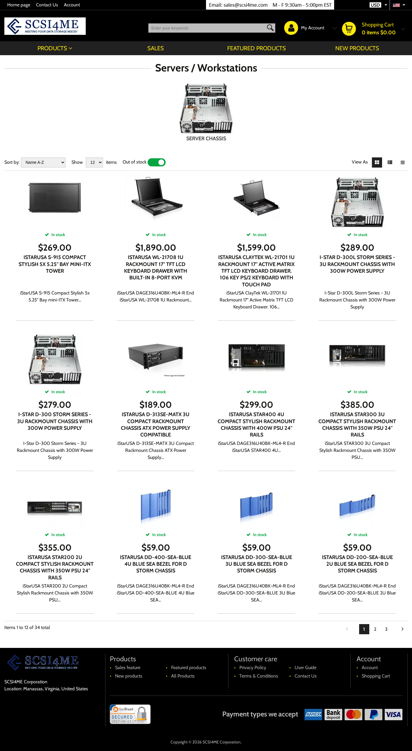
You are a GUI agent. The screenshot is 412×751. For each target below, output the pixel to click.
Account (72, 5)
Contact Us (47, 5)
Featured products (256, 48)
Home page (18, 5)
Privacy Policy (252, 667)
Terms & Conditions (258, 676)
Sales (155, 48)
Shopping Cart (376, 676)
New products (357, 48)
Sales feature (127, 667)
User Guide (305, 667)
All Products (183, 676)
